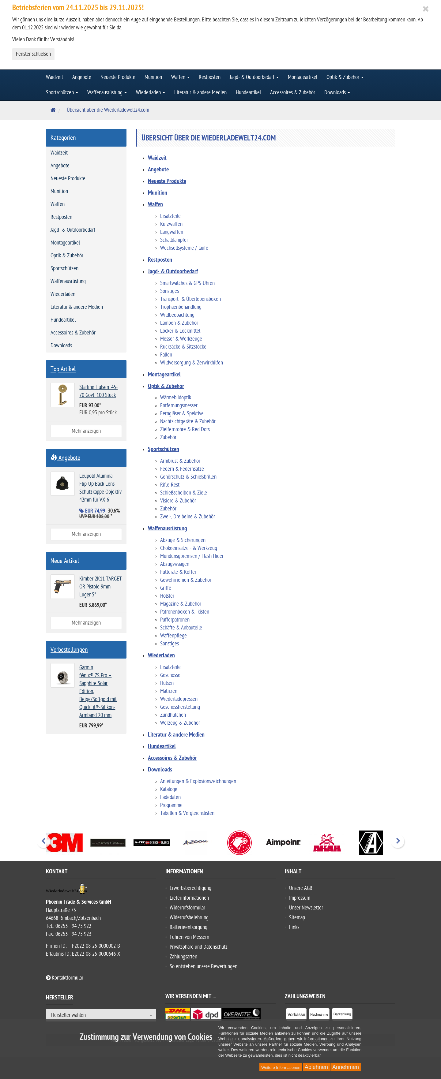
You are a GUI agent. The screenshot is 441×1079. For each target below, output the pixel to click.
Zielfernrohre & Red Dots (185, 429)
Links (294, 927)
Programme (171, 805)
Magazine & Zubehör (180, 604)
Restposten (210, 77)
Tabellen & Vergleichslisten (187, 813)
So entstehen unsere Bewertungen (203, 966)
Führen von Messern (189, 937)
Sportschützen (62, 92)
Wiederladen (150, 92)
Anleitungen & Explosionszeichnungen (198, 781)
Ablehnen (316, 1067)
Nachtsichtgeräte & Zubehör (188, 421)
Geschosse (170, 675)
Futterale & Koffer (178, 572)
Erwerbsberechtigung (190, 888)
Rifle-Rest (169, 485)
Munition (153, 77)
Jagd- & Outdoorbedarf (254, 77)
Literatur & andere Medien (200, 92)
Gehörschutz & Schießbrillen (188, 477)
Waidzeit (54, 77)
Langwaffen (171, 232)
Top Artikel (63, 369)
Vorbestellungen (69, 649)
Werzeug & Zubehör (180, 723)
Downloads (337, 92)
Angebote (81, 77)
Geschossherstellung (180, 707)
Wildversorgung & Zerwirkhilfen (191, 363)
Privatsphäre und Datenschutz (199, 947)
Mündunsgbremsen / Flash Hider (192, 556)
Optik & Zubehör (345, 77)
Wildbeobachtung (177, 315)
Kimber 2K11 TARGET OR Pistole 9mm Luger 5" (100, 587)
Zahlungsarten (183, 957)
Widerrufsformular (187, 908)
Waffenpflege (173, 636)
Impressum (299, 898)
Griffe (165, 588)
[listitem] (296, 1015)
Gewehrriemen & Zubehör (185, 580)
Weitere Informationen (280, 1067)
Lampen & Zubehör (179, 323)
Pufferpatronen (175, 620)
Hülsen (167, 683)
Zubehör (168, 437)
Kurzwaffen (171, 224)
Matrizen (168, 691)
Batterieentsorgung (188, 927)
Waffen (180, 77)
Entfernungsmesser (179, 405)
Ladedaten (170, 797)
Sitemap (297, 917)
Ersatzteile (170, 216)
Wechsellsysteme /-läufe (184, 248)
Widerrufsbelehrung (189, 917)
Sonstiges (169, 291)
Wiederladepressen (179, 699)
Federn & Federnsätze (182, 469)
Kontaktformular (64, 978)
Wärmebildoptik (175, 397)
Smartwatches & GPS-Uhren (187, 283)
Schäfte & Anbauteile (181, 628)
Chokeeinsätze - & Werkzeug (188, 548)
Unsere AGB (300, 888)
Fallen (166, 355)
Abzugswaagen (174, 564)
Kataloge (168, 789)
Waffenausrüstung (107, 92)
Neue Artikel (65, 561)
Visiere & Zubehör (178, 501)
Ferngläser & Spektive (182, 413)
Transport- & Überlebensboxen (190, 299)
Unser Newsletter (306, 908)
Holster (167, 596)
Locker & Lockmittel (180, 331)
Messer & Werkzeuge (181, 339)
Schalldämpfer (174, 240)
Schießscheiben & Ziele (183, 493)
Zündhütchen (173, 715)
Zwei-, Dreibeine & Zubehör (187, 516)
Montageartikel (302, 77)
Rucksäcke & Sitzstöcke (183, 347)
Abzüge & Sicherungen (182, 540)
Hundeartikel (248, 92)
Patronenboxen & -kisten (184, 612)
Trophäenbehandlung (181, 307)
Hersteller (59, 998)
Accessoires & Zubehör (292, 92)
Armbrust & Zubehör (180, 461)
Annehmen (345, 1067)
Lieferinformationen (189, 898)
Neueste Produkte (117, 77)
